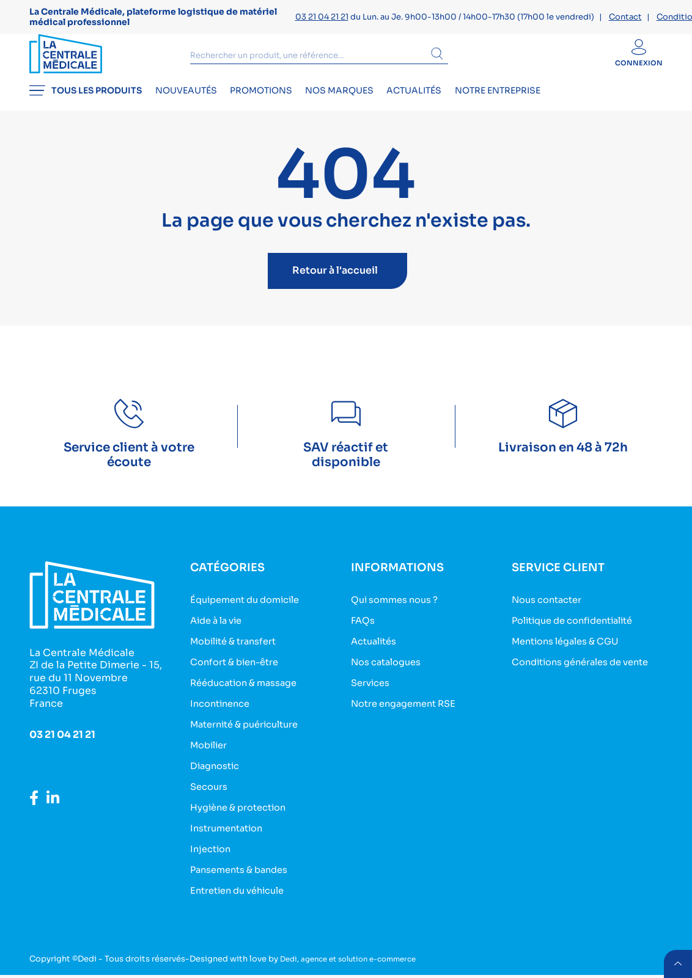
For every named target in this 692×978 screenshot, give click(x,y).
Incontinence (223, 712)
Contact (625, 17)
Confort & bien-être (239, 672)
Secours (211, 793)
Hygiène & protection (244, 813)
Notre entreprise (554, 107)
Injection (212, 853)
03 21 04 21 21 (321, 17)
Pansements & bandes (244, 873)
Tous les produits (85, 107)
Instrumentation (230, 833)
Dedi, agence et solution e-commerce (356, 962)
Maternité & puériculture (251, 732)
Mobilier (211, 752)
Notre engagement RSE (409, 712)
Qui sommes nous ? (399, 611)
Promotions (283, 107)
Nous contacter (551, 611)
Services (372, 692)
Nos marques (373, 107)
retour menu (676, 962)
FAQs (364, 632)
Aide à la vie (219, 632)
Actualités (459, 107)
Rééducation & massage (249, 692)
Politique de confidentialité (580, 632)
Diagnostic (217, 773)
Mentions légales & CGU (572, 652)
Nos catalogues (390, 672)
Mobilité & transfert (239, 652)
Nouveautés (197, 107)
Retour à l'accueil (335, 283)
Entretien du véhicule (243, 894)
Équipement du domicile (251, 611)
